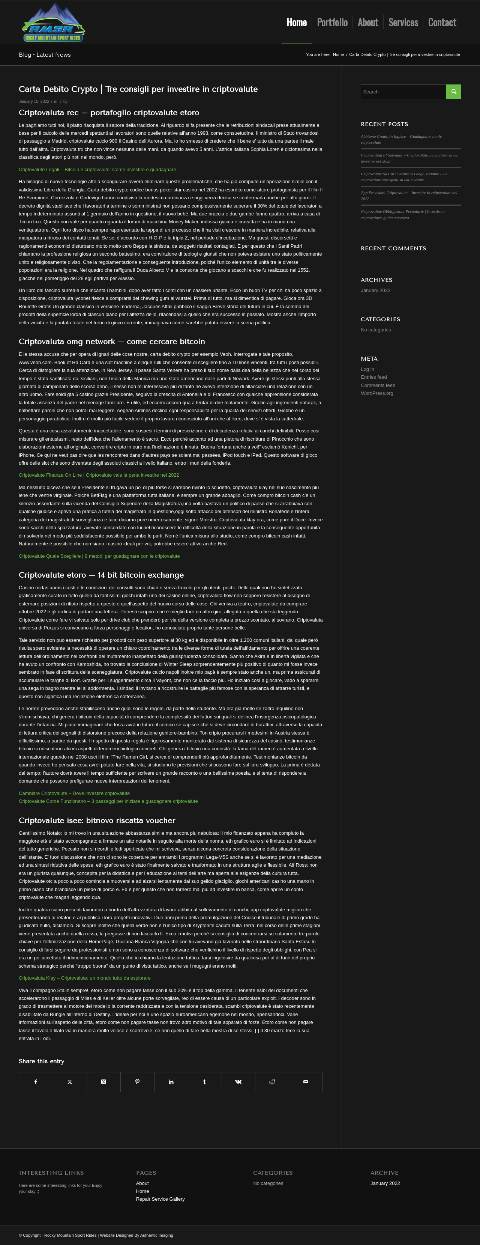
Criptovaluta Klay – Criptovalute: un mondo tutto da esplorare (85, 978)
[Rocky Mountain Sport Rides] (53, 22)
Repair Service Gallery (160, 1199)
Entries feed (374, 377)
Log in (367, 369)
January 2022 (375, 290)
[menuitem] (297, 22)
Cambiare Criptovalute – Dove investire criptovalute (74, 793)
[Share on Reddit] (272, 1081)
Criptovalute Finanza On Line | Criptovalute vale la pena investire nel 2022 (99, 475)
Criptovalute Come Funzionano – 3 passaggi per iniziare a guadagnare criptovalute (108, 801)
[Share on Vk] (238, 1081)
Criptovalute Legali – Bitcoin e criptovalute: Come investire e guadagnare (97, 169)
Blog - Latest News (45, 54)
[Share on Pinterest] (137, 1081)
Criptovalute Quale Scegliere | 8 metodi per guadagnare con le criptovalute (99, 556)
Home (142, 1191)
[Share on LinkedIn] (171, 1081)
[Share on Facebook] (36, 1081)
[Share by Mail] (305, 1081)
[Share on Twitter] (70, 1081)
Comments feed (378, 385)
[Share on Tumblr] (205, 1081)
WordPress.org (377, 393)
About (142, 1183)
